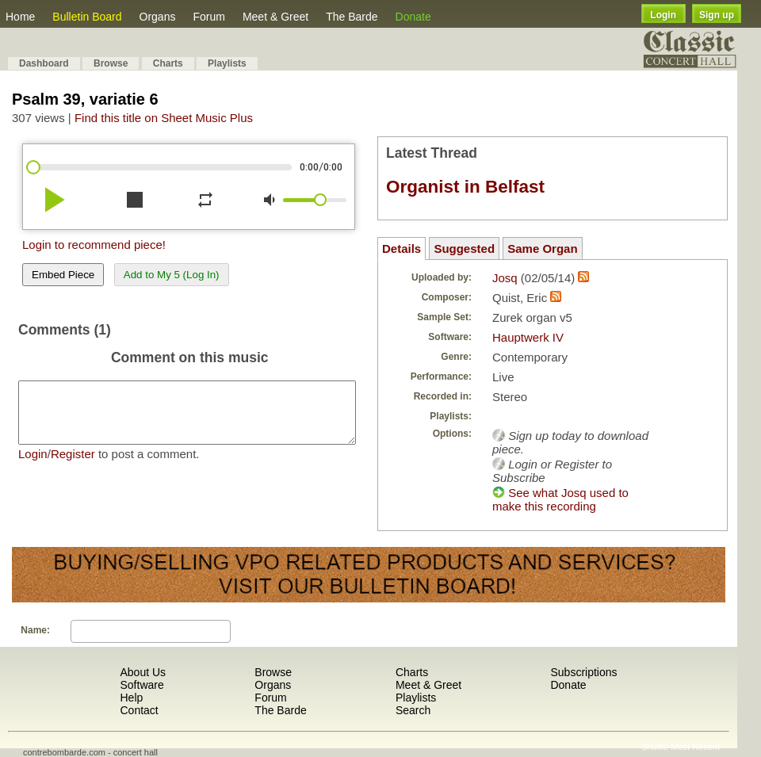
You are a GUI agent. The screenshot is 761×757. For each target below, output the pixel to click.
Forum (208, 16)
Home (20, 16)
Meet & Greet (275, 16)
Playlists (227, 63)
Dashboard (44, 63)
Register (73, 465)
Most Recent (695, 746)
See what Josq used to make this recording (560, 499)
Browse (111, 63)
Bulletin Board (86, 16)
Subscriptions (583, 672)
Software (141, 685)
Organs (158, 16)
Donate (413, 16)
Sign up (716, 15)
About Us (143, 672)
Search (413, 710)
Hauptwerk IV (528, 337)
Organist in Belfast (465, 187)
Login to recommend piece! (94, 244)
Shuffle (654, 746)
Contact (139, 710)
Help (131, 697)
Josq (505, 278)
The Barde (351, 16)
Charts (168, 63)
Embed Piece (63, 275)
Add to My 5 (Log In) (172, 275)
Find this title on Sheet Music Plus (164, 117)
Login (663, 15)
